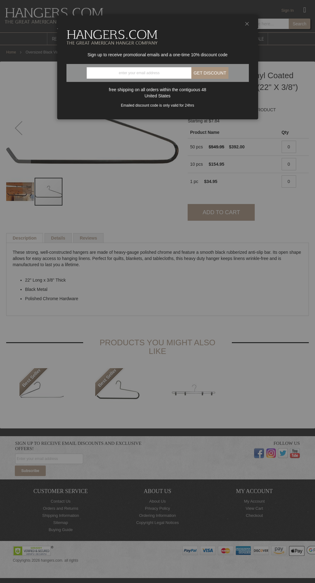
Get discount (210, 72)
